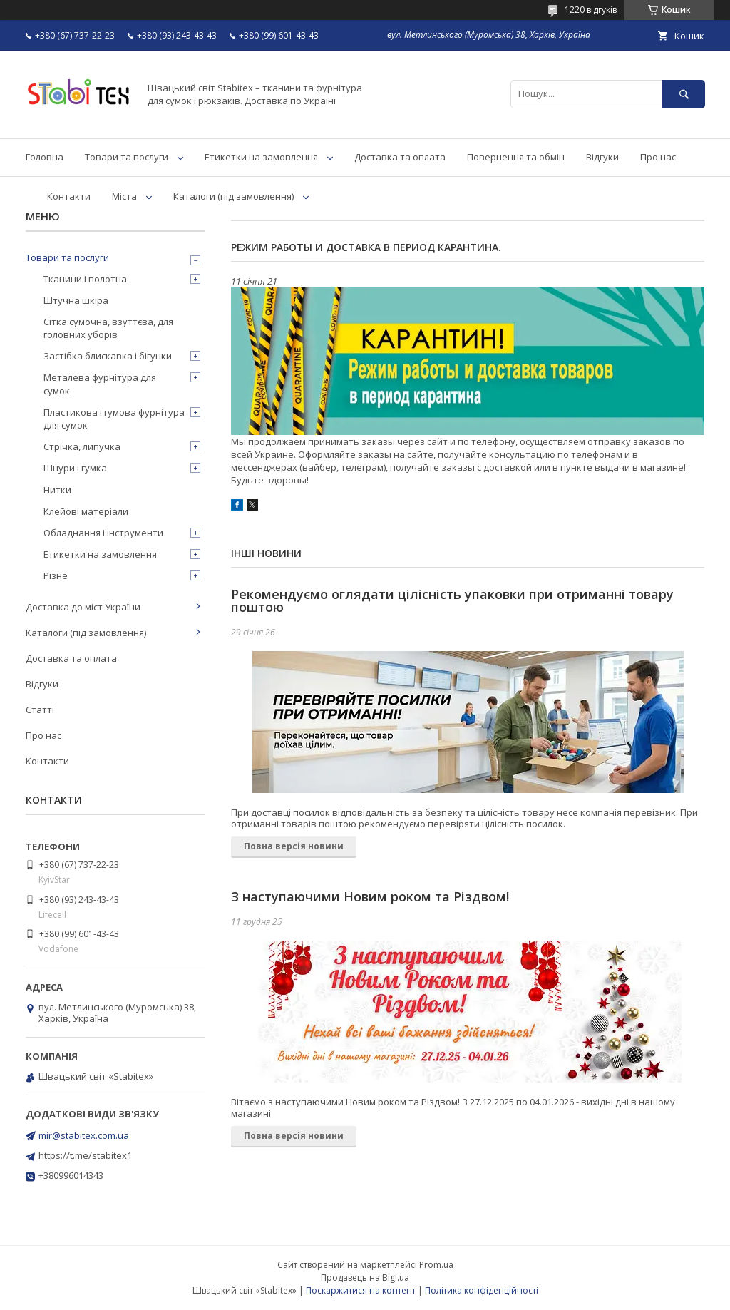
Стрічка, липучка (81, 446)
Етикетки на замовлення (261, 156)
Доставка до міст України (83, 606)
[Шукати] (683, 94)
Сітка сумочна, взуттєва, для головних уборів (108, 328)
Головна (44, 156)
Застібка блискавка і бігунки (107, 355)
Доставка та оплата (400, 156)
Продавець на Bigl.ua (365, 1277)
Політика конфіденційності (481, 1290)
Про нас (658, 156)
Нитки (57, 489)
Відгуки (602, 156)
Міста (124, 196)
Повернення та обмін (516, 156)
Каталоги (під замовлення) (233, 196)
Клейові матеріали (85, 511)
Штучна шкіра (75, 300)
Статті (40, 709)
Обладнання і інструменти (103, 532)
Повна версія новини (294, 846)
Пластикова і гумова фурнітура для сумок (114, 418)
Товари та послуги (126, 156)
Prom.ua (436, 1265)
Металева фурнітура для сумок (99, 383)
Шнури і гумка (75, 467)
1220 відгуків (591, 10)
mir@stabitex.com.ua (83, 1135)
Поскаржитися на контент (361, 1290)
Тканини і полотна (85, 278)
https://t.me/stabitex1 (85, 1155)
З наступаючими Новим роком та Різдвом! (370, 896)
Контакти (69, 196)
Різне (55, 575)
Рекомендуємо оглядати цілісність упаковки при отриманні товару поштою (452, 600)
